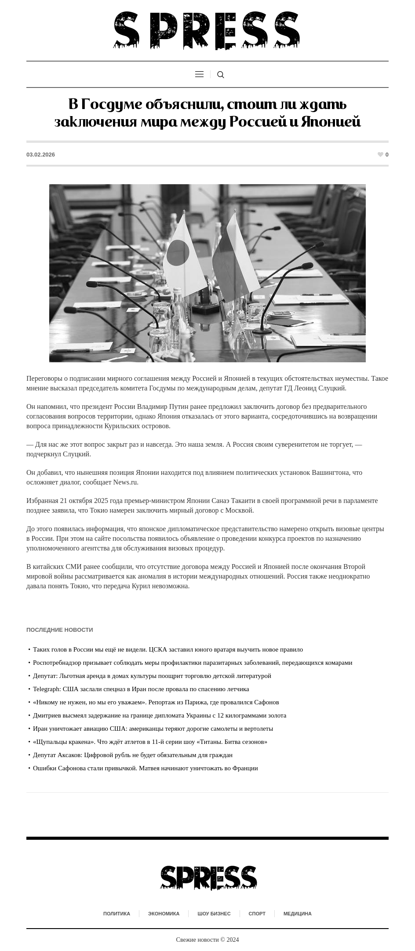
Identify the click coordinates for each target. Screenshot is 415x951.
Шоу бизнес (213, 913)
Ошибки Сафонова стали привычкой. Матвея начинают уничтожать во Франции (145, 768)
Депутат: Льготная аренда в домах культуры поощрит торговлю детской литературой (152, 675)
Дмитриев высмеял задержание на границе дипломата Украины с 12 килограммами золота (159, 715)
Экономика (163, 913)
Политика (116, 913)
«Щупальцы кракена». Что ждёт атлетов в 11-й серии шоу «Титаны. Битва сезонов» (150, 741)
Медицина (298, 913)
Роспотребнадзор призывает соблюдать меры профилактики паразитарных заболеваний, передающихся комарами (192, 662)
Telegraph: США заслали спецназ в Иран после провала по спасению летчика (141, 688)
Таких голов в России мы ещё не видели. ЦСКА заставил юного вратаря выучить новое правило (168, 649)
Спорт (257, 913)
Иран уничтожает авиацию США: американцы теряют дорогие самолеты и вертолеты (153, 728)
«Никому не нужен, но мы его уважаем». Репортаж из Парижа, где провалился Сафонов (156, 702)
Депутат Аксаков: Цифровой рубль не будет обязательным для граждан (133, 754)
